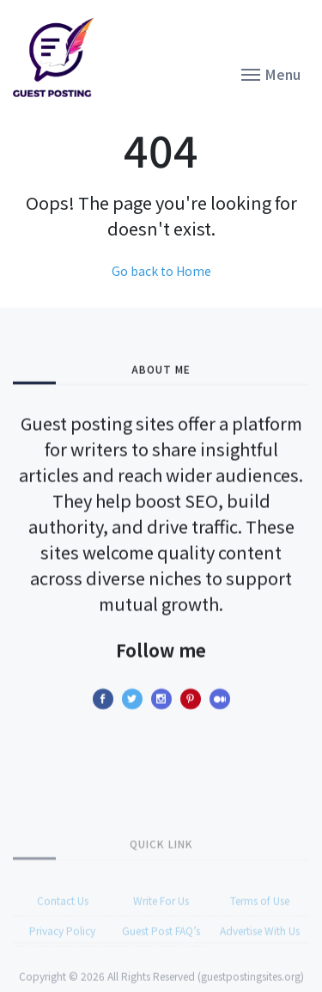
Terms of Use (259, 922)
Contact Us (62, 922)
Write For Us (161, 922)
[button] (271, 73)
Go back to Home (161, 270)
